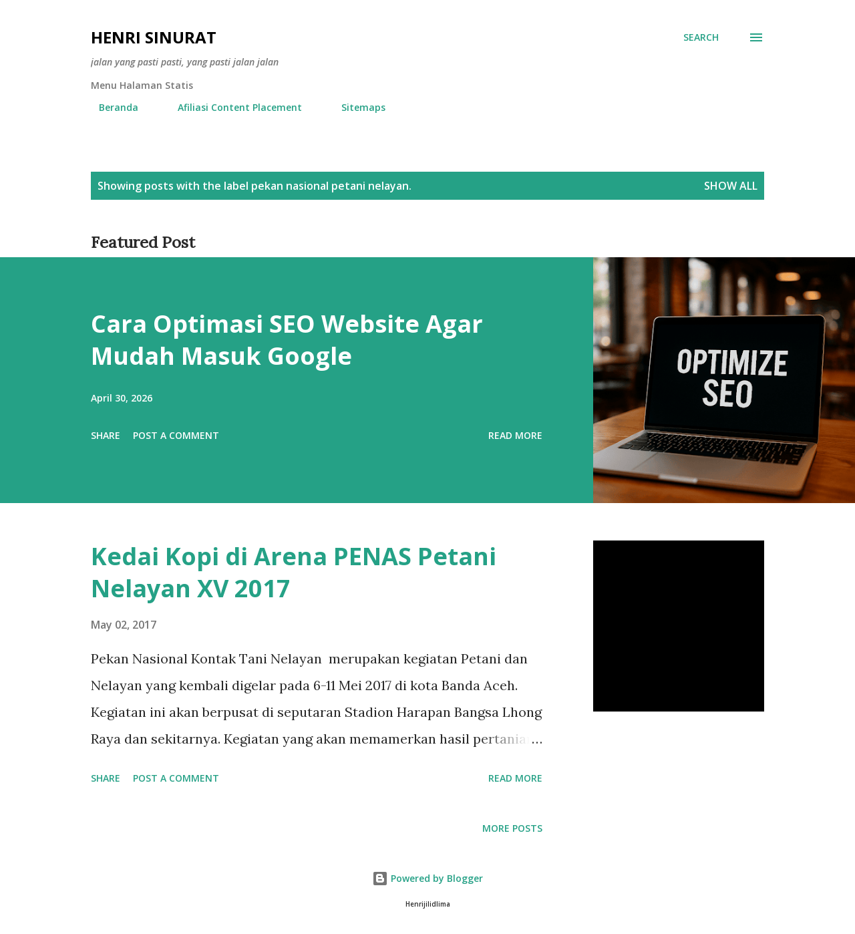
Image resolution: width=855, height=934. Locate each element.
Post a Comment (176, 435)
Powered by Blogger (427, 878)
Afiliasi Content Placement (232, 107)
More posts (512, 828)
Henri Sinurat (153, 37)
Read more (515, 435)
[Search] (701, 37)
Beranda (110, 107)
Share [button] (105, 435)
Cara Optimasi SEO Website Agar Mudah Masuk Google (287, 339)
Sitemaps (355, 107)
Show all (730, 185)
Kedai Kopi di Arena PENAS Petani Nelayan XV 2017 (293, 572)
